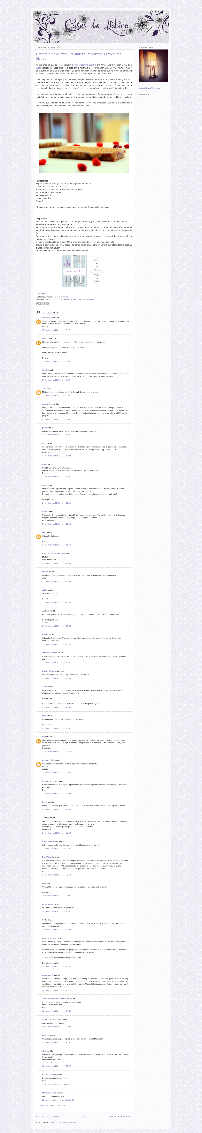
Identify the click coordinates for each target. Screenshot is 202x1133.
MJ (43, 883)
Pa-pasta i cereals (77, 300)
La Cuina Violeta (49, 1074)
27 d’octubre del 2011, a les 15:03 (56, 602)
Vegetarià (90, 300)
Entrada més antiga (121, 1116)
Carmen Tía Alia (49, 938)
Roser (45, 464)
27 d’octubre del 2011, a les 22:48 (56, 833)
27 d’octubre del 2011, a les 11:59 (56, 545)
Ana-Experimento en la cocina (55, 999)
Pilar (44, 443)
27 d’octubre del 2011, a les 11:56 (56, 524)
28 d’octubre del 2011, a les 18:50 (56, 1011)
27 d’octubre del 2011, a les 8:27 (56, 330)
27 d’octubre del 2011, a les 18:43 (56, 678)
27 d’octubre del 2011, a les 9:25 (56, 395)
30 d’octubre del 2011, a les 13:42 (56, 1066)
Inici (84, 1116)
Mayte (45, 716)
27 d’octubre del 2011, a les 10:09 (56, 456)
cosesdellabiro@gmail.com (150, 88)
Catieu (45, 511)
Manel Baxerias (49, 1093)
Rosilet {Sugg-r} (49, 671)
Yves (44, 388)
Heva (44, 737)
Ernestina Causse (50, 841)
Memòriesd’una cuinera (85, 65)
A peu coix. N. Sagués (52, 1019)
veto (44, 532)
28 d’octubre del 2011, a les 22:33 (56, 1027)
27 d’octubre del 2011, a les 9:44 (56, 419)
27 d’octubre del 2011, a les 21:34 (56, 794)
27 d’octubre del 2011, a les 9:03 (56, 362)
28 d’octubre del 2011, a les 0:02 (56, 896)
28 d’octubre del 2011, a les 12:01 (56, 966)
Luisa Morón (47, 904)
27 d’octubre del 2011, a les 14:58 (56, 581)
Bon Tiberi (47, 857)
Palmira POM (48, 760)
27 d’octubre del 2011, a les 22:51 (56, 848)
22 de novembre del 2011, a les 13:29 (58, 1100)
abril (44, 1051)
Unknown (46, 338)
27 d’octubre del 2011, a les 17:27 (56, 663)
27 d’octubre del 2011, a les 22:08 (56, 809)
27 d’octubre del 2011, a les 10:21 (56, 477)
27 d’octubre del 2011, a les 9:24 (56, 380)
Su (43, 920)
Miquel (45, 572)
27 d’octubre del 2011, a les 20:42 (56, 728)
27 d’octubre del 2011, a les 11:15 (56, 503)
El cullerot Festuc (50, 781)
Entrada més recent (47, 1116)
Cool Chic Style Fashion (53, 553)
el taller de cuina (49, 653)
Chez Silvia (47, 404)
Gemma (45, 1035)
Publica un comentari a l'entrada (52, 1105)
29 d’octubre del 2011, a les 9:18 (56, 1042)
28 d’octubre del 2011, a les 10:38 (56, 930)
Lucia (44, 802)
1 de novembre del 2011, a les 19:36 (57, 1084)
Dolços (48, 300)
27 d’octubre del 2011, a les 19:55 (56, 707)
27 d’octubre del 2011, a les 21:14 (56, 752)
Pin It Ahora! (41, 294)
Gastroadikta (48, 318)
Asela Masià (47, 975)
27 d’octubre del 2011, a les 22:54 (56, 875)
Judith (39, 68)
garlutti (45, 428)
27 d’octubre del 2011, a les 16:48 (56, 644)
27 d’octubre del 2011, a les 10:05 (56, 435)
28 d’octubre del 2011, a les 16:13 (56, 990)
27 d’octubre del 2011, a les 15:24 (56, 626)
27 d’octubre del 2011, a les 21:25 (56, 773)
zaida (44, 590)
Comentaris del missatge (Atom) (62, 1122)
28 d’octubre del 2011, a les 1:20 (56, 911)
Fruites (55, 300)
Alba (44, 485)
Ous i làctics (63, 300)
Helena (45, 635)
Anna (44, 687)
